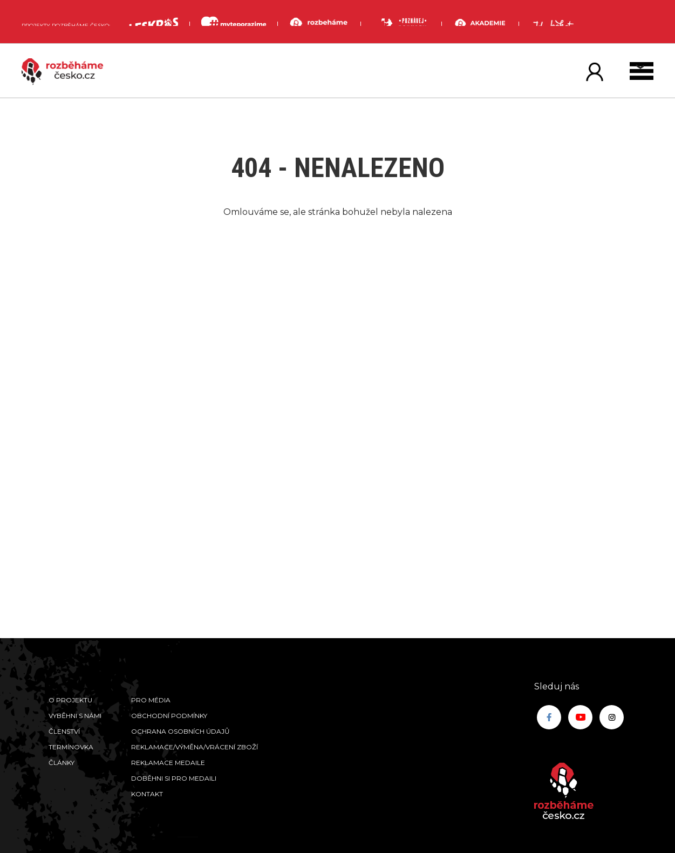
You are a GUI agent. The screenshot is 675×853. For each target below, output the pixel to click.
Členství (64, 731)
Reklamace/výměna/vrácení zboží (194, 747)
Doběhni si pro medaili (173, 778)
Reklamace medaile (168, 763)
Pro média (151, 700)
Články (61, 763)
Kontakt (147, 794)
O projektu (70, 700)
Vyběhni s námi (75, 716)
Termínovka (71, 747)
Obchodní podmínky (169, 716)
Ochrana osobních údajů (180, 731)
